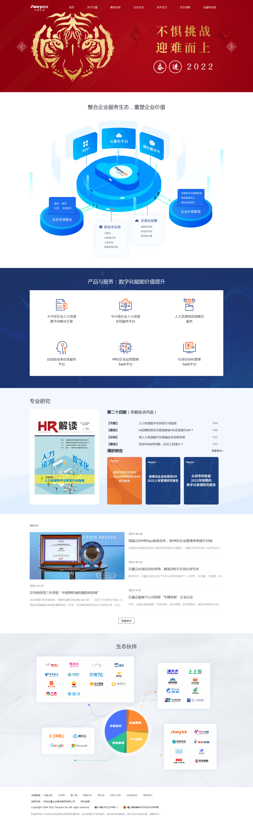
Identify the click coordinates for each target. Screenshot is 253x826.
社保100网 (115, 795)
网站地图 (85, 801)
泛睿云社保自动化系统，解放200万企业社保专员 (163, 569)
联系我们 (147, 795)
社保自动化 (132, 795)
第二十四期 (132, 412)
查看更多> (217, 450)
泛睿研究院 (209, 7)
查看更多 (126, 620)
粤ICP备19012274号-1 (106, 807)
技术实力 (162, 7)
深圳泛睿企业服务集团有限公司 (59, 801)
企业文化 (139, 7)
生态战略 (185, 7)
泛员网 (61, 795)
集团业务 (115, 7)
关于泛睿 (92, 7)
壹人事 (74, 795)
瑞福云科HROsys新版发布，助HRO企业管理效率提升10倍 (170, 541)
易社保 (101, 795)
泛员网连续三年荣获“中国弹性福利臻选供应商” (65, 593)
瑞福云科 (87, 795)
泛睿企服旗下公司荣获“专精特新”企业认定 (160, 597)
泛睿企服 (47, 795)
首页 (71, 7)
